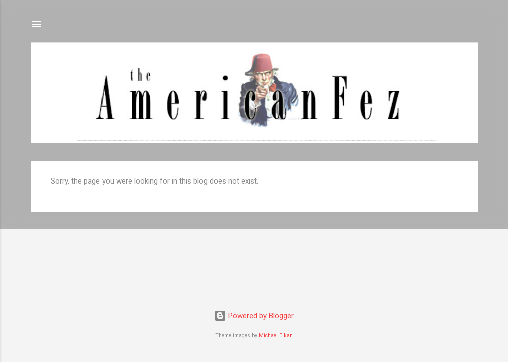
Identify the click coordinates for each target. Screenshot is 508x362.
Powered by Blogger (254, 315)
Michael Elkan (276, 335)
